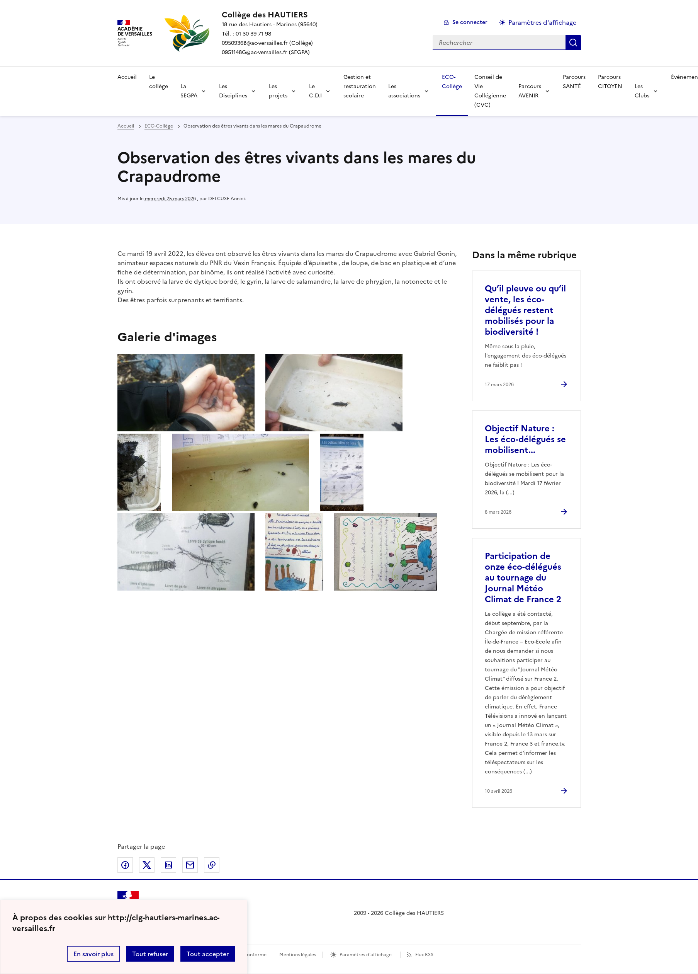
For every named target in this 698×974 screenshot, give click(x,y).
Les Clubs (642, 91)
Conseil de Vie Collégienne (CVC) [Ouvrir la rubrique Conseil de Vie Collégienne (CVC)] (490, 91)
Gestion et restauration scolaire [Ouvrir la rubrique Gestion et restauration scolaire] (359, 86)
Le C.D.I (315, 91)
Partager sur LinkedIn (168, 865)
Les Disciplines (233, 91)
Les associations (404, 91)
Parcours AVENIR (529, 91)
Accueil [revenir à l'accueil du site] (125, 126)
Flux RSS (424, 954)
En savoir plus (93, 954)
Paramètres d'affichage (366, 954)
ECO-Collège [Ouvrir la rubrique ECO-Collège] (452, 81)
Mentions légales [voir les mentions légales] (297, 954)
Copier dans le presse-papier (211, 865)
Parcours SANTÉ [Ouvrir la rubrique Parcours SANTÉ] (574, 81)
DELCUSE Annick (227, 198)
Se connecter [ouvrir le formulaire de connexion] (469, 22)
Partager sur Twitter (147, 865)
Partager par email (190, 865)
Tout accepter (208, 954)
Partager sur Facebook (125, 865)
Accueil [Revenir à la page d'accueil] (127, 77)
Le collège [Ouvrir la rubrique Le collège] (158, 81)
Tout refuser (150, 954)
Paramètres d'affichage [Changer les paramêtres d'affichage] (542, 22)
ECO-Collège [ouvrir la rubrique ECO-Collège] (158, 126)
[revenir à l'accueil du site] (270, 14)
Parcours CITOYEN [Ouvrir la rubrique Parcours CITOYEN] (610, 81)
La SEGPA (188, 91)
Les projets (278, 91)
